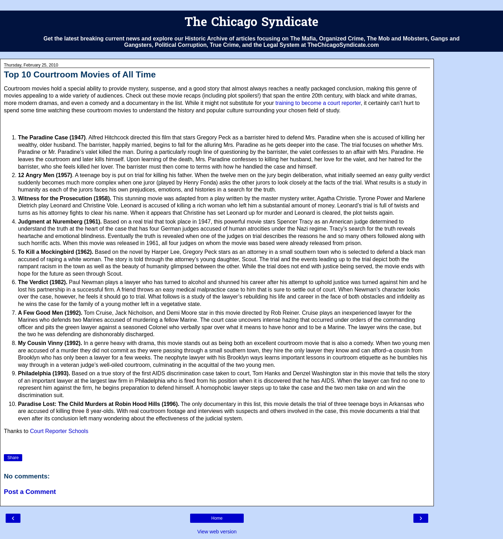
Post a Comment (30, 491)
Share (13, 457)
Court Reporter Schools (59, 431)
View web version (217, 531)
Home (217, 518)
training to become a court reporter (318, 103)
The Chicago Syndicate (251, 23)
